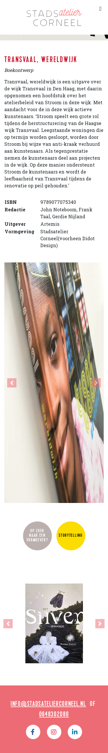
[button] (11, 382)
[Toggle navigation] (100, 8)
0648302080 (54, 714)
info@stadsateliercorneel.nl (48, 704)
